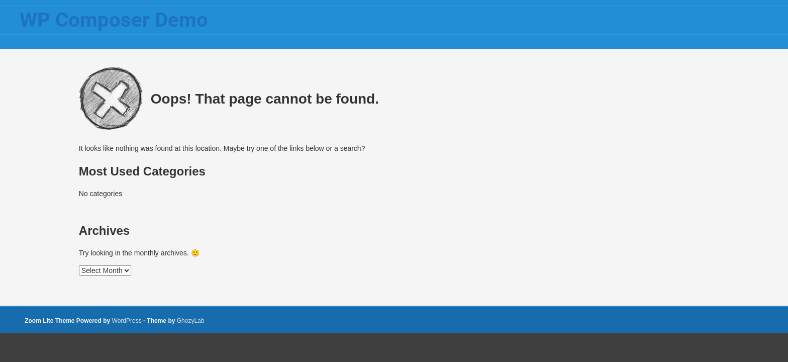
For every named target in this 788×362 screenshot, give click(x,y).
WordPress (127, 320)
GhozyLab (191, 320)
